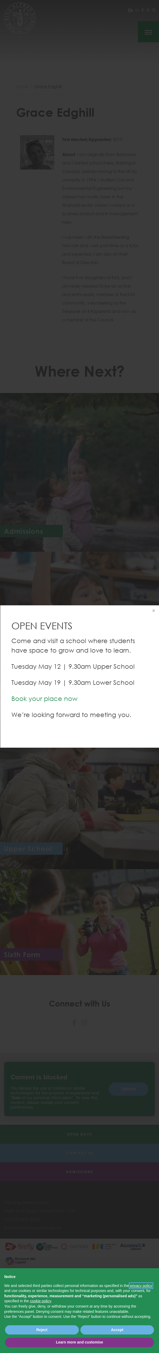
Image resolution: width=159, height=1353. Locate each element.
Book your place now (44, 698)
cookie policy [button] (40, 1301)
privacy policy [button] (141, 1286)
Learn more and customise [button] (79, 1342)
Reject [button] (41, 1330)
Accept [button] (117, 1330)
